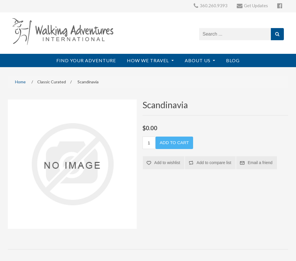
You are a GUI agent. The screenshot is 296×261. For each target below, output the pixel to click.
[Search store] (235, 34)
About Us (198, 60)
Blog (233, 60)
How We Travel (148, 60)
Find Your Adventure (86, 60)
